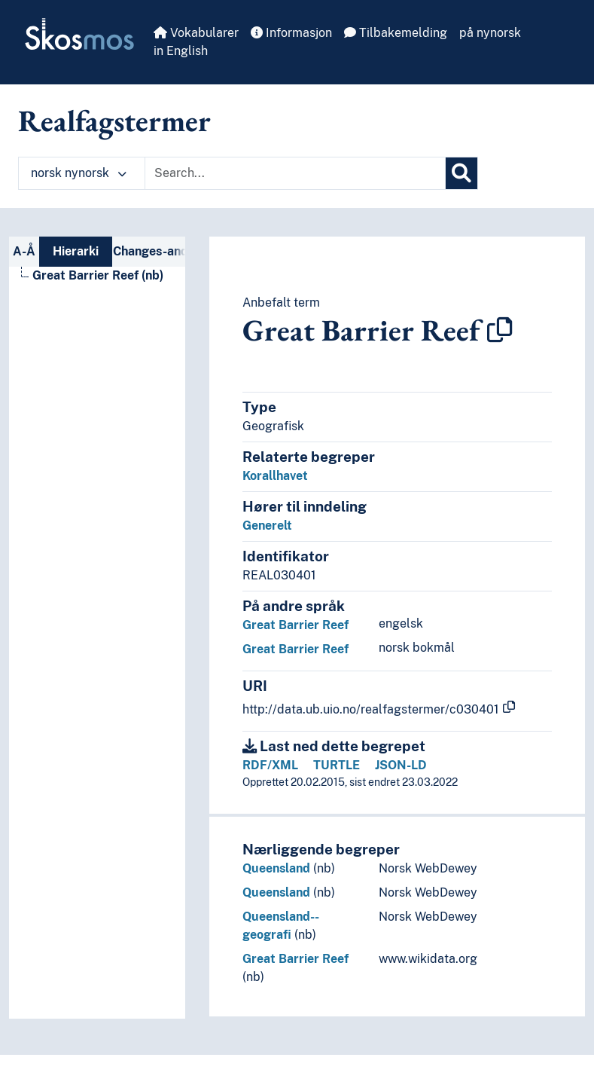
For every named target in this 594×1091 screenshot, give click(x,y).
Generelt (267, 525)
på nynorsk (490, 33)
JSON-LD (401, 765)
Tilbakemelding (395, 33)
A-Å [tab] (24, 251)
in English (181, 51)
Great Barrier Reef (295, 625)
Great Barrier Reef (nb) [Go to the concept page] (97, 275)
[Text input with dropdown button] (295, 173)
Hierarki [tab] (76, 251)
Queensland (276, 868)
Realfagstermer (114, 120)
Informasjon (291, 33)
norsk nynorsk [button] (78, 173)
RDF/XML (270, 765)
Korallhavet (275, 476)
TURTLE (336, 765)
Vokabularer (196, 33)
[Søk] (461, 173)
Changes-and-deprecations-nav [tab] (148, 251)
